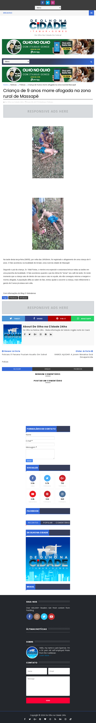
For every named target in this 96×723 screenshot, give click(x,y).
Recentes (33, 522)
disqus (47, 369)
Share (38, 318)
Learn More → (45, 655)
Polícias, (50, 102)
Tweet (15, 318)
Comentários (63, 523)
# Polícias (23, 298)
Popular (48, 522)
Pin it (61, 318)
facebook (78, 369)
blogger (17, 369)
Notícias (13, 85)
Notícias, (43, 102)
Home (5, 85)
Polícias (23, 85)
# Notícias (13, 298)
